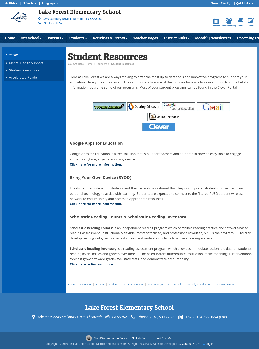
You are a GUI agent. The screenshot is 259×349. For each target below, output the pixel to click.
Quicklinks (245, 3)
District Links (176, 38)
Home (10, 37)
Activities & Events (110, 38)
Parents (55, 38)
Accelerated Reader (23, 77)
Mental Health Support (26, 63)
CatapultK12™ (191, 344)
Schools (30, 3)
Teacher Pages (145, 37)
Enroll (251, 22)
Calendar (216, 22)
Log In (209, 344)
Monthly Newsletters (213, 37)
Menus (240, 22)
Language (50, 3)
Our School (31, 38)
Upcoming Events (224, 284)
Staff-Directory (229, 22)
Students (78, 38)
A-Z (165, 338)
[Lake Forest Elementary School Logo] (19, 18)
